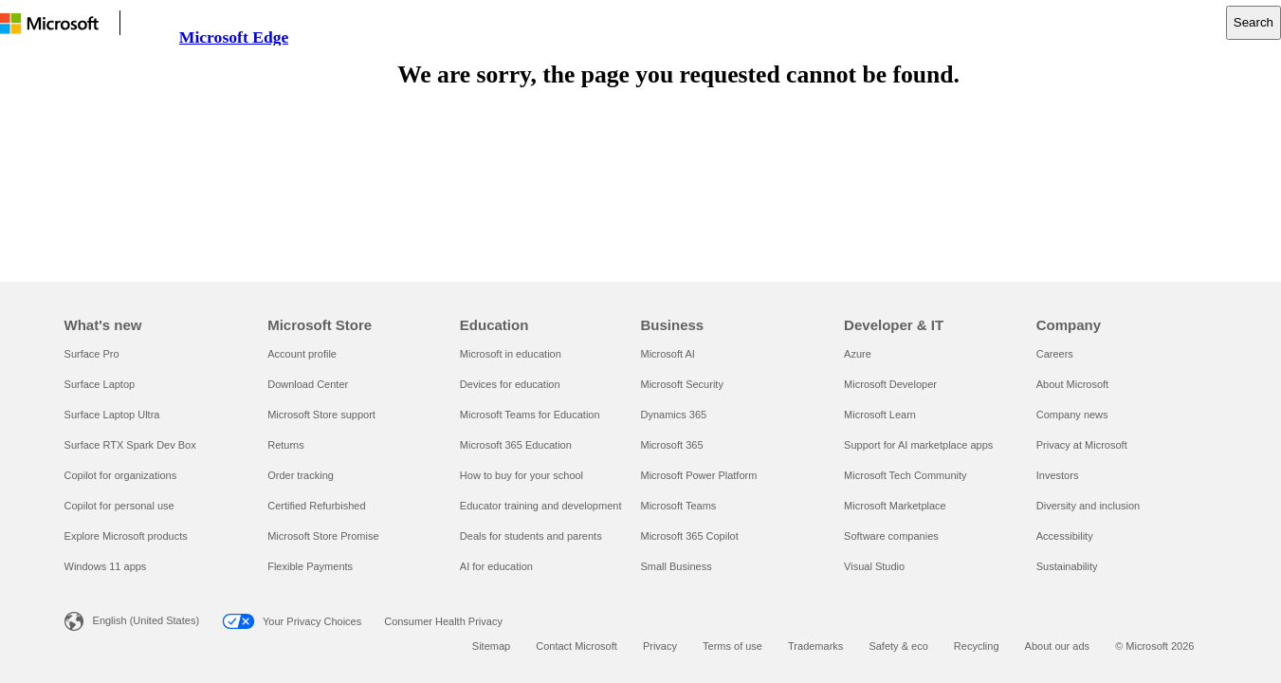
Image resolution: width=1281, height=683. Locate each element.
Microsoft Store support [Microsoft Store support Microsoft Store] (321, 414)
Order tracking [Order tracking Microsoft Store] (300, 475)
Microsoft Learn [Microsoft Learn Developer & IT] (880, 414)
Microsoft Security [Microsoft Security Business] (681, 384)
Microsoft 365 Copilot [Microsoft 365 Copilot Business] (689, 536)
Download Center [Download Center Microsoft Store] (307, 384)
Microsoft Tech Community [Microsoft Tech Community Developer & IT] (905, 475)
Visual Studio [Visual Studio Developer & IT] (874, 566)
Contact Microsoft (576, 646)
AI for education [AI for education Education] (496, 566)
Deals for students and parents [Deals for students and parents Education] (531, 536)
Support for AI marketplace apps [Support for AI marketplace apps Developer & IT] (918, 445)
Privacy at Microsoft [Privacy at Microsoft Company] (1081, 445)
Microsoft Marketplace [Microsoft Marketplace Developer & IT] (895, 505)
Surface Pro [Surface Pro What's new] (91, 354)
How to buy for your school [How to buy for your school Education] (521, 475)
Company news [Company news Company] (1072, 414)
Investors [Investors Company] (1057, 475)
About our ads (1057, 646)
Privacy (660, 646)
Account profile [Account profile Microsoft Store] (302, 354)
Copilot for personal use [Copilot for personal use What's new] (119, 505)
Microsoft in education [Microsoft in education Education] (510, 354)
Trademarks (815, 646)
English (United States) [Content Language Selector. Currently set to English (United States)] (146, 620)
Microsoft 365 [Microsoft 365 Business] (671, 445)
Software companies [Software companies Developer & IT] (891, 536)
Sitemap (491, 646)
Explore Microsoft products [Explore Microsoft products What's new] (126, 536)
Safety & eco (898, 646)
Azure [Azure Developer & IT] (857, 354)
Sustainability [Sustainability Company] (1067, 566)
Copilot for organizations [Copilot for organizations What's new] (120, 475)
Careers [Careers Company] (1054, 354)
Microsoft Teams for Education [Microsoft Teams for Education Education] (530, 414)
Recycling (976, 646)
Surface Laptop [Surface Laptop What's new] (100, 384)
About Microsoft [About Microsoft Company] (1072, 384)
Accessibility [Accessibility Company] (1064, 536)
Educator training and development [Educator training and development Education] (541, 505)
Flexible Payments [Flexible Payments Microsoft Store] (310, 566)
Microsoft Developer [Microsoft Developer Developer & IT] (890, 384)
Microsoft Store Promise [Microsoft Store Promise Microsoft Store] (322, 536)
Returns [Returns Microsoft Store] (285, 445)
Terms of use (732, 646)
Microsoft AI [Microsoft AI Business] (667, 354)
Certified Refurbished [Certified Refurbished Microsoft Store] (316, 505)
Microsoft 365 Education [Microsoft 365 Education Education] (516, 445)
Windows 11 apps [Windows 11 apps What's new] (105, 566)
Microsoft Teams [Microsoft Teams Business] (678, 505)
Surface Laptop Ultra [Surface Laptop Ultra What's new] (112, 414)
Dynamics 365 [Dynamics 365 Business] (673, 414)
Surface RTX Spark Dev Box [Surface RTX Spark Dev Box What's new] (130, 445)
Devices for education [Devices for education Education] (510, 384)
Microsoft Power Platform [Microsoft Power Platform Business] (698, 475)
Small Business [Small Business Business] (675, 566)
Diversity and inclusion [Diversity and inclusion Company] (1088, 505)
